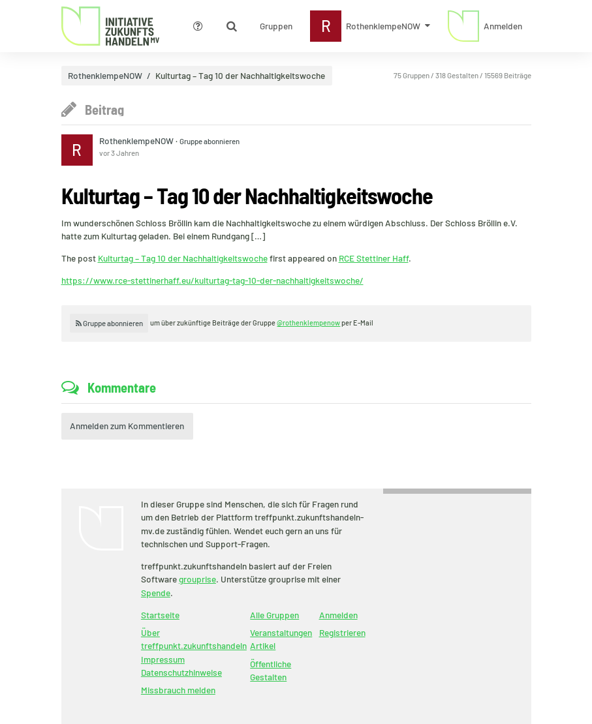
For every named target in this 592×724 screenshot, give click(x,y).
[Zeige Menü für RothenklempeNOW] (370, 26)
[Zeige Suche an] (231, 26)
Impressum (163, 659)
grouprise (197, 578)
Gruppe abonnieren (209, 140)
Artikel (262, 645)
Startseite (160, 614)
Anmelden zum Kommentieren (127, 425)
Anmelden (338, 614)
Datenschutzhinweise (181, 672)
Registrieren (342, 632)
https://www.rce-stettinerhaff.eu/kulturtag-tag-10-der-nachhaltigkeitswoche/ (212, 280)
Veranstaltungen (281, 632)
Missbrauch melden (178, 689)
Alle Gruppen (274, 614)
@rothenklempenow (308, 322)
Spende (155, 592)
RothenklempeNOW (105, 75)
